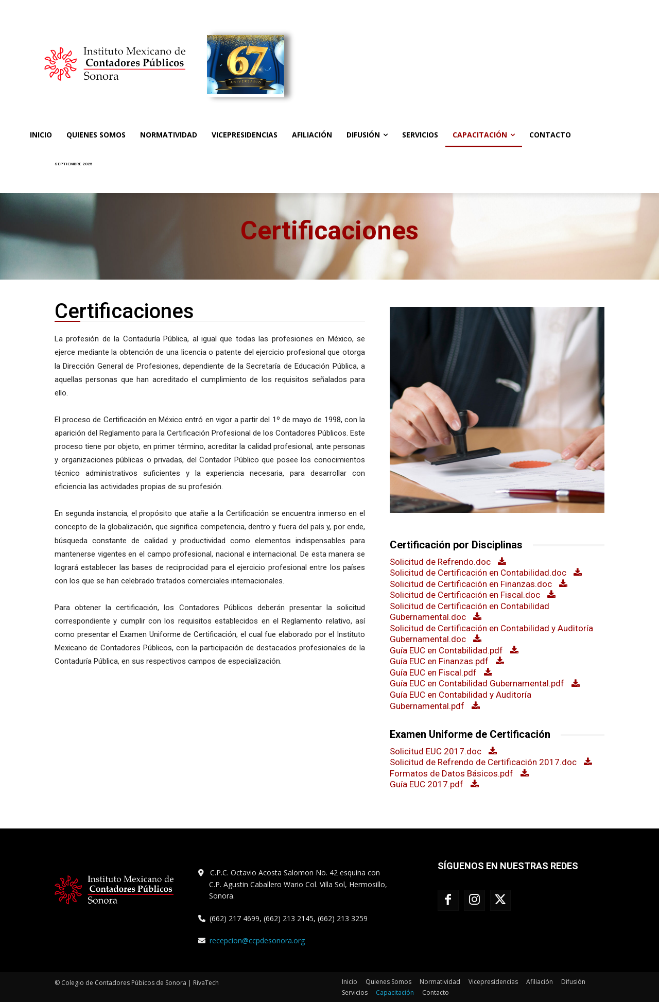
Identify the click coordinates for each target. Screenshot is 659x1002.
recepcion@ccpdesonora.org (257, 940)
